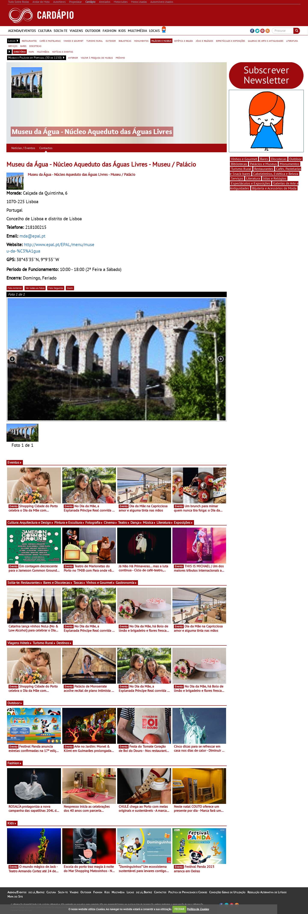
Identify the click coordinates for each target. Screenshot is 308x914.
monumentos (141, 41)
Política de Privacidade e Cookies (187, 892)
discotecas (35, 46)
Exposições (183, 522)
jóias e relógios (204, 41)
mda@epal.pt (32, 236)
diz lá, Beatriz (36, 892)
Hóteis (26, 643)
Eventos (14, 462)
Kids (122, 30)
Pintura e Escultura (69, 522)
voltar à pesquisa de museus (97, 57)
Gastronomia (126, 582)
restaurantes (29, 41)
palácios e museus (161, 41)
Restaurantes (31, 582)
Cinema (110, 522)
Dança (136, 522)
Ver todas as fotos (35, 288)
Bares (264, 159)
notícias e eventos (62, 51)
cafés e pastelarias (50, 41)
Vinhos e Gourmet (100, 582)
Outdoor (93, 30)
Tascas (79, 582)
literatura (292, 41)
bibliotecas (125, 41)
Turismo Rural (44, 643)
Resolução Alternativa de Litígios (266, 892)
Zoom (70, 288)
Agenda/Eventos (22, 30)
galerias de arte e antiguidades (265, 41)
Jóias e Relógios (274, 178)
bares (23, 46)
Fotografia (94, 522)
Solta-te (61, 30)
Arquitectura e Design (36, 522)
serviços (12, 46)
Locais (154, 30)
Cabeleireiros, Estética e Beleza (275, 174)
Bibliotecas (239, 164)
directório (20, 51)
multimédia (43, 51)
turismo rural (94, 41)
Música (149, 522)
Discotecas (278, 159)
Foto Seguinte (55, 288)
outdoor (111, 41)
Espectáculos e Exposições (250, 183)
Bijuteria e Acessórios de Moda (274, 188)
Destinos (64, 643)
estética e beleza (183, 41)
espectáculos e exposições (230, 41)
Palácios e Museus (263, 164)
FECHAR (179, 909)
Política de (198, 909)
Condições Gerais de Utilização (227, 892)
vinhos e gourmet (73, 41)
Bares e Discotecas (58, 582)
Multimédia (137, 30)
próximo (120, 57)
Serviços (237, 178)
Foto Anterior (15, 288)
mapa (31, 51)
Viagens (76, 30)
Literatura (165, 522)
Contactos (45, 148)
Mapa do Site (15, 896)
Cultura (45, 30)
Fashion (109, 30)
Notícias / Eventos (23, 148)
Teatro (124, 522)
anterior (73, 57)
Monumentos (289, 164)
